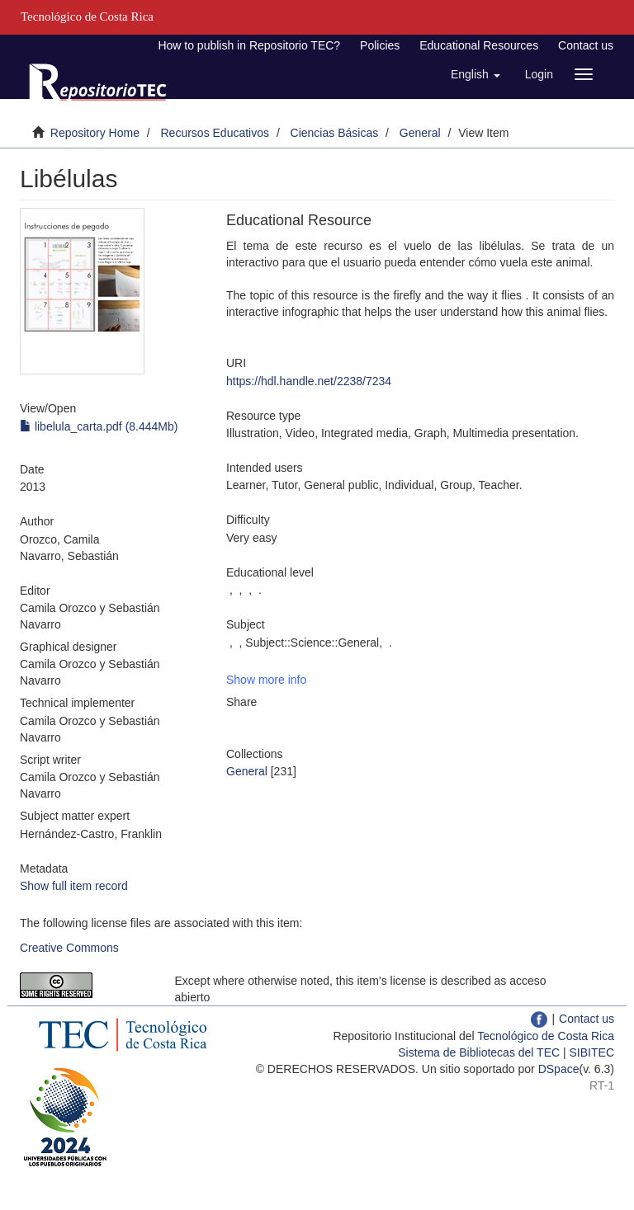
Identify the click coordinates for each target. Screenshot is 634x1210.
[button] (475, 74)
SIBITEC (592, 1052)
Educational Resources (478, 45)
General (420, 132)
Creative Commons (69, 947)
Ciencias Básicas (335, 132)
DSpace (559, 1069)
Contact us (585, 45)
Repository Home (95, 132)
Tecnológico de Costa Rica (545, 1036)
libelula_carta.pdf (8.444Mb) (98, 426)
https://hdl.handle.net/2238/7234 (308, 381)
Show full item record (74, 885)
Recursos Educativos (215, 132)
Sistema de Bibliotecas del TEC (479, 1052)
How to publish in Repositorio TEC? (249, 45)
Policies (380, 45)
